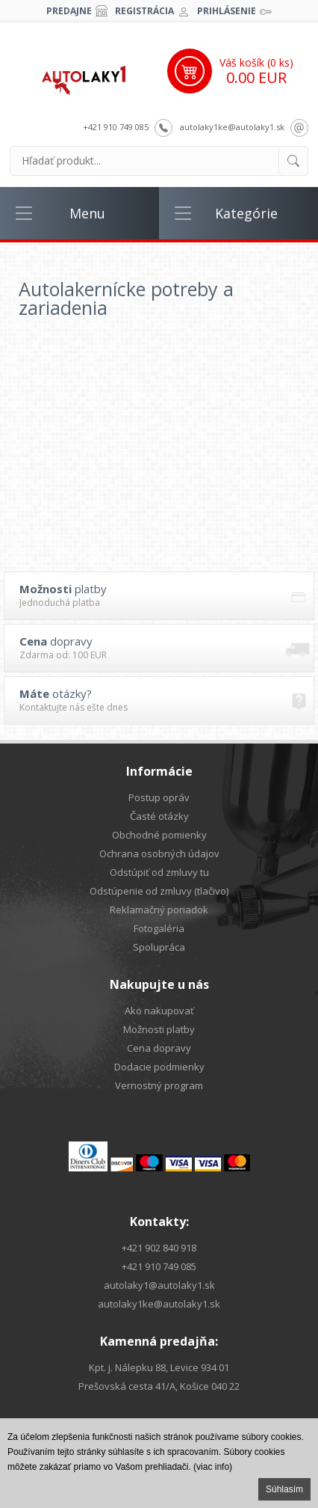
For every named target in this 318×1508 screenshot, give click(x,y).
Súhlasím (284, 1489)
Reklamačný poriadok (159, 909)
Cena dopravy (159, 1048)
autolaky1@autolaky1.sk (159, 1285)
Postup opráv (159, 797)
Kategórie (246, 213)
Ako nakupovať (159, 1010)
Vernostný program (159, 1085)
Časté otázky (159, 816)
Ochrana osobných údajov (159, 853)
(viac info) (212, 1467)
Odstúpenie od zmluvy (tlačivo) (159, 891)
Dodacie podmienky (159, 1066)
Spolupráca (159, 947)
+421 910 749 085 (116, 126)
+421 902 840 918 (159, 1247)
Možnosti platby (159, 1029)
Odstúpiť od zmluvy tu (159, 872)
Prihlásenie (226, 10)
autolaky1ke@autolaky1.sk (232, 126)
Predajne (69, 10)
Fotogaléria (159, 928)
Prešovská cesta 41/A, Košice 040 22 (159, 1386)
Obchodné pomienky (159, 835)
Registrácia (144, 10)
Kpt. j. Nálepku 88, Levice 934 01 (159, 1367)
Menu (87, 213)
